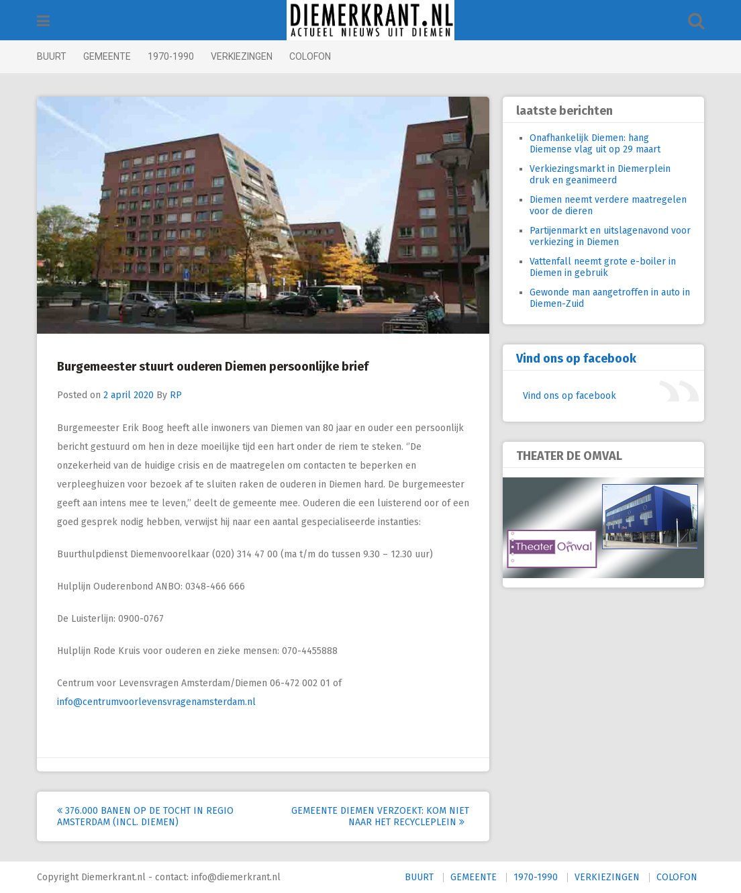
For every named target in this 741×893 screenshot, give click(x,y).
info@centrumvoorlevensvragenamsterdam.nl (156, 702)
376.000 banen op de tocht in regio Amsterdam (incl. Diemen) (145, 816)
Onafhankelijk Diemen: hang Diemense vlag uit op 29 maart (595, 143)
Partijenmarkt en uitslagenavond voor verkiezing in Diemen (610, 236)
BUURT (51, 56)
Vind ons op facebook (576, 358)
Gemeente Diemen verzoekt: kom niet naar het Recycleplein (380, 816)
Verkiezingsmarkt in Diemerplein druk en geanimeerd (600, 174)
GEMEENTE (107, 56)
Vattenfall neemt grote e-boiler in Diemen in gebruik (603, 267)
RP (176, 395)
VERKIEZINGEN (242, 56)
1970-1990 (171, 56)
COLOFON (310, 56)
